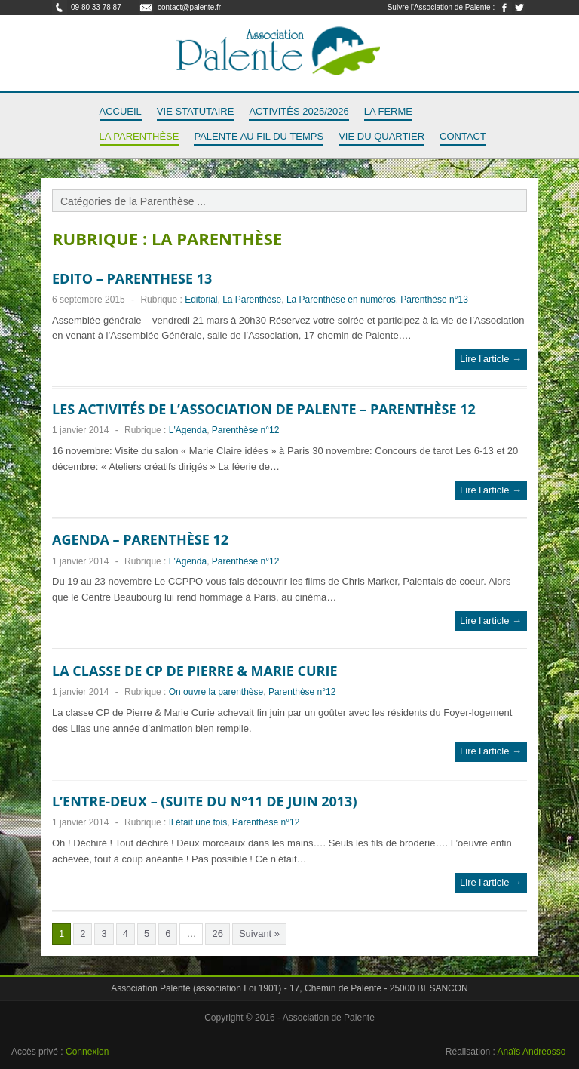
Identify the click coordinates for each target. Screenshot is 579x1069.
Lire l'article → (491, 358)
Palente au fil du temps (258, 136)
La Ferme (388, 111)
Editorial (201, 299)
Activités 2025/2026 (298, 111)
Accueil (121, 111)
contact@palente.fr (189, 7)
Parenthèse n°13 (434, 299)
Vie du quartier (381, 136)
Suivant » (259, 933)
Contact (463, 136)
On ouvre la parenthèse (216, 692)
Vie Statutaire (195, 111)
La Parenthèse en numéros (341, 299)
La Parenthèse (139, 136)
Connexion (87, 1051)
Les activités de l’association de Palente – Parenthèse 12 (264, 409)
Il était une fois (198, 822)
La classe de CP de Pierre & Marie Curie (195, 671)
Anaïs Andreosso (532, 1051)
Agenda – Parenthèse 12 (140, 539)
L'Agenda (188, 430)
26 (217, 933)
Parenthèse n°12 (246, 430)
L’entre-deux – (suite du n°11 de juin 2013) (204, 801)
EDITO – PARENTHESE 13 (132, 278)
